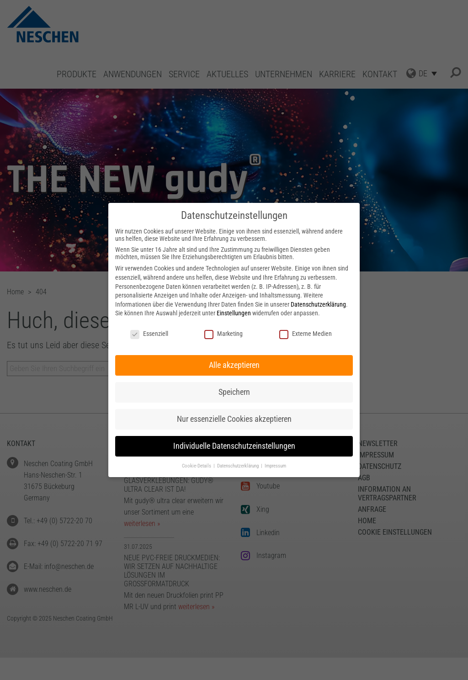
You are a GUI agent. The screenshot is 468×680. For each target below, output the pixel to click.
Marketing (223, 333)
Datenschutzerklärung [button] (238, 466)
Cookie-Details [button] (197, 466)
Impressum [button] (275, 466)
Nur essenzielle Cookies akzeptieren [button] (234, 419)
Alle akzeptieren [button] (234, 365)
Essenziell (149, 333)
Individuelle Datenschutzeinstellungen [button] (234, 446)
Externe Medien (305, 333)
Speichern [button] (234, 392)
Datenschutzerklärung (318, 304)
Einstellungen (234, 313)
